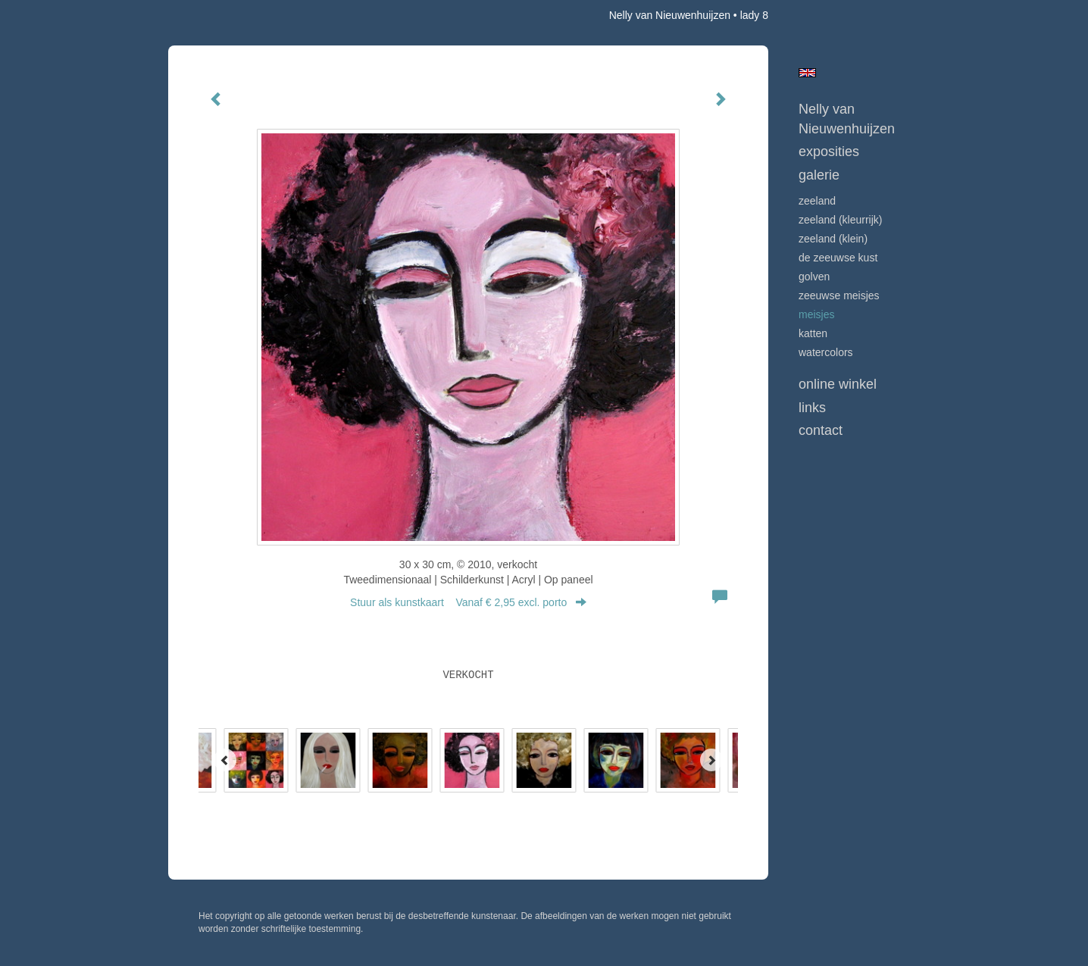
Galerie (819, 175)
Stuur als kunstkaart (468, 602)
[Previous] (225, 760)
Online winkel (838, 384)
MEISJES (816, 314)
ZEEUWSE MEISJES (839, 295)
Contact (821, 430)
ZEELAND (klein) (833, 239)
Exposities (829, 151)
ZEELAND (817, 201)
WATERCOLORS (826, 352)
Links (812, 407)
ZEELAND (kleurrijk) (840, 220)
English (807, 72)
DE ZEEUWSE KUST (838, 258)
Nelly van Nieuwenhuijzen (669, 15)
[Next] (711, 760)
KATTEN (813, 333)
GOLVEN (814, 276)
